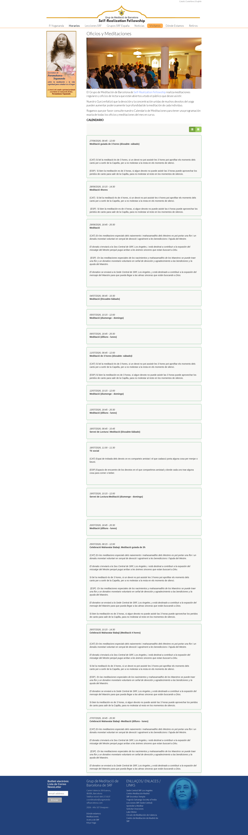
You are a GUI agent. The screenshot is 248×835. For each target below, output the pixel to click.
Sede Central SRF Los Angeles (139, 790)
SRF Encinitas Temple (135, 796)
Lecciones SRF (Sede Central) (139, 802)
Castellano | (190, 1)
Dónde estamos (94, 813)
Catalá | (182, 1)
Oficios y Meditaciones (109, 33)
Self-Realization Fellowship (150, 92)
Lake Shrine (131, 812)
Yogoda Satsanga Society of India (141, 799)
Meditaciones (93, 816)
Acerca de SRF (93, 819)
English (198, 1)
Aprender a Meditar (134, 805)
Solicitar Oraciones (134, 808)
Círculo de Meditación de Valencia (141, 815)
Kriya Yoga (91, 822)
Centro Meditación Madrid (137, 793)
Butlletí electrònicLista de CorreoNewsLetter (58, 784)
